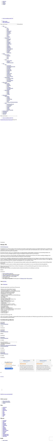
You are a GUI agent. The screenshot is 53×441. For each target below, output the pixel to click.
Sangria (4, 296)
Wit (7, 28)
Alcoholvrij (9, 33)
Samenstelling (7, 77)
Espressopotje (5, 369)
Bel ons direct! (29, 160)
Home (1, 119)
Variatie (8, 72)
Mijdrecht (4, 1)
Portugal (8, 50)
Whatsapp (22, 160)
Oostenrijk (9, 49)
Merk (6, 103)
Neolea (8, 107)
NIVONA (2, 129)
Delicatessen (5, 95)
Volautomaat (10, 119)
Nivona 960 (2, 219)
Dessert (4, 290)
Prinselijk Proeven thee (11, 66)
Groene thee (9, 69)
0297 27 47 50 (4, 408)
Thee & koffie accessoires (7, 324)
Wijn (3, 26)
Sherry (4, 297)
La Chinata (9, 106)
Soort (6, 59)
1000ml (8, 94)
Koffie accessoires (10, 62)
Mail (25, 160)
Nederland (9, 47)
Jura (3, 367)
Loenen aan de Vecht (15, 157)
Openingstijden (3, 413)
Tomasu (8, 109)
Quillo (8, 108)
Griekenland (9, 43)
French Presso (5, 370)
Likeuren (4, 291)
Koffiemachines (5, 119)
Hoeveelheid (7, 54)
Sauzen (8, 97)
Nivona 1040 (2, 235)
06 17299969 (6, 409)
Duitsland (8, 41)
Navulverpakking (10, 80)
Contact (4, 4)
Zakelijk (4, 3)
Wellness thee (9, 73)
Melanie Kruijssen (26, 243)
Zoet (8, 101)
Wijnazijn (8, 89)
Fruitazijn (8, 87)
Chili (8, 40)
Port (3, 293)
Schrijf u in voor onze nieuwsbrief (6, 276)
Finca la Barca (9, 105)
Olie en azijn (5, 82)
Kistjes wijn (5, 379)
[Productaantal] (12, 224)
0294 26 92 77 (4, 421)
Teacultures (9, 67)
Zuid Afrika (9, 52)
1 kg (8, 56)
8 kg (8, 58)
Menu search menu (3, 24)
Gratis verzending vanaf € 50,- (8, 18)
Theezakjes (9, 81)
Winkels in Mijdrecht (6, 157)
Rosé (8, 30)
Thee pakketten (5, 381)
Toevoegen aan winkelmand (5, 225)
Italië (8, 44)
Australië (8, 39)
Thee (3, 63)
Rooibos (8, 71)
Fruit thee (8, 68)
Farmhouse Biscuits (10, 104)
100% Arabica (9, 60)
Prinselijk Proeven (8, 244)
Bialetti (4, 365)
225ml (8, 91)
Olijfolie (8, 84)
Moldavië (8, 46)
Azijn (8, 86)
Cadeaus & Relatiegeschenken (12, 102)
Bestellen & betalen (6, 435)
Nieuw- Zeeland (10, 48)
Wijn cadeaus (5, 383)
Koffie (4, 53)
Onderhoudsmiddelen (6, 372)
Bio (3, 366)
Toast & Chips (9, 99)
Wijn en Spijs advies (6, 283)
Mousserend (9, 31)
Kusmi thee (9, 65)
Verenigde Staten (6, 316)
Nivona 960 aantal (3, 224)
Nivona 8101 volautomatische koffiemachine (8, 227)
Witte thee (9, 74)
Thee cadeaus (5, 384)
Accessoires (5, 332)
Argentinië (9, 38)
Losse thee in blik (10, 78)
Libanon (8, 45)
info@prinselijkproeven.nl (5, 411)
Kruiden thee (9, 70)
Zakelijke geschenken (6, 284)
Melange (8, 61)
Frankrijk (8, 42)
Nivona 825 (2, 213)
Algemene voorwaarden (7, 434)
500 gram (8, 55)
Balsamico (9, 85)
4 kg (8, 57)
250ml (8, 92)
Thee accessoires (10, 76)
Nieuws (4, 2)
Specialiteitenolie (10, 88)
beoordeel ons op (8, 250)
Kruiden (8, 98)
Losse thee (9, 79)
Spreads (8, 100)
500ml (8, 93)
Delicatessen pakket (6, 355)
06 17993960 (6, 422)
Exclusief (8, 32)
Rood (8, 29)
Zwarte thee (9, 75)
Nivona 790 (2, 205)
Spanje (8, 51)
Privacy (4, 436)
